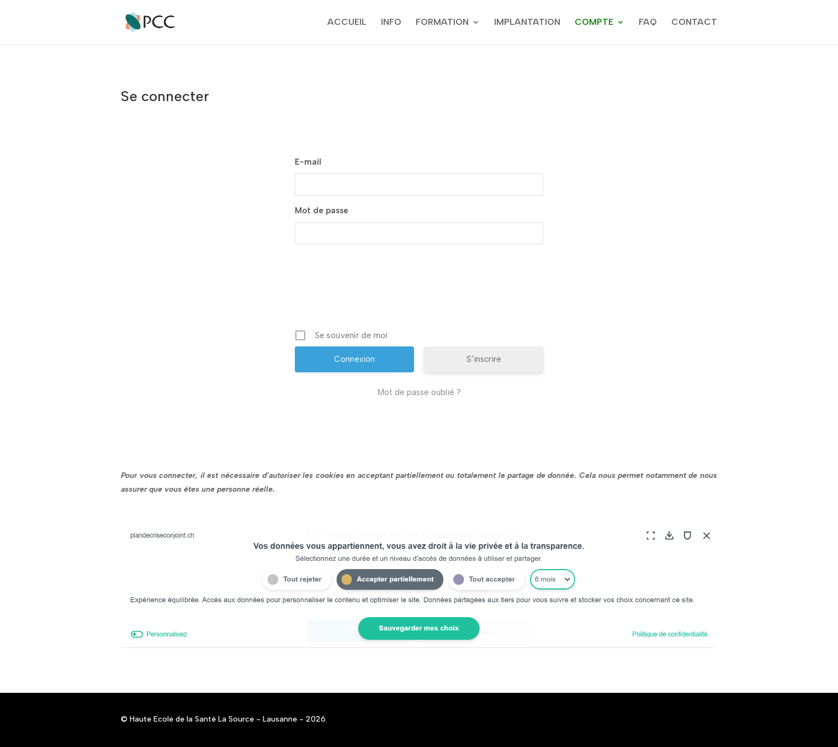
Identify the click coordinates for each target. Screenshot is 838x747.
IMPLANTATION (527, 22)
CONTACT (694, 22)
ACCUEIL (347, 22)
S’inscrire (483, 359)
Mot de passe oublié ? (419, 392)
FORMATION (442, 22)
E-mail (308, 162)
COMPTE (594, 22)
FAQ (648, 22)
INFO (391, 22)
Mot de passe (321, 210)
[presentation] (420, 290)
